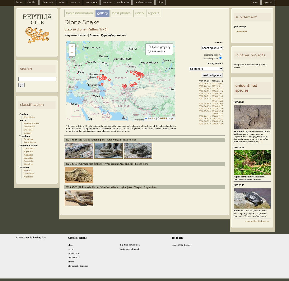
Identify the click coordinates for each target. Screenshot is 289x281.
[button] (98, 77)
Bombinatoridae (31, 123)
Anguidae (28, 154)
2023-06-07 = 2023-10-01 (211, 83)
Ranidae (28, 133)
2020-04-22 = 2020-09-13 (211, 91)
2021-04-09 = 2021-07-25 (211, 88)
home (19, 2)
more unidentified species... (258, 221)
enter (255, 2)
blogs (160, 2)
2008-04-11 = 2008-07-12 (211, 116)
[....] (260, 141)
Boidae (27, 170)
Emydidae (28, 139)
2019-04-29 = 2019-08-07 (211, 93)
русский (268, 2)
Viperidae (28, 176)
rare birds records (143, 2)
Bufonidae (29, 129)
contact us (75, 2)
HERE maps (167, 118)
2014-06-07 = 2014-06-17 (211, 106)
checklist (31, 2)
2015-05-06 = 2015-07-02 (211, 103)
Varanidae (28, 164)
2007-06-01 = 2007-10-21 (211, 118)
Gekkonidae (29, 148)
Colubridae (29, 173)
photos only (47, 2)
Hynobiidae (29, 117)
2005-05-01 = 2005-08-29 (211, 123)
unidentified (123, 2)
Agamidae (28, 151)
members (107, 2)
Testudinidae (30, 142)
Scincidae (28, 158)
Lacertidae (29, 161)
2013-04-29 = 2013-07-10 (211, 108)
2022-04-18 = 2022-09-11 (211, 86)
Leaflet (150, 118)
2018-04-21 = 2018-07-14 (211, 96)
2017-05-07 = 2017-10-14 (211, 98)
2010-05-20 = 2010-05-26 (211, 111)
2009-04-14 (217, 113)
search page (91, 2)
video (62, 2)
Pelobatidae (29, 126)
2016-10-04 (217, 101)
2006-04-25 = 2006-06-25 (211, 121)
